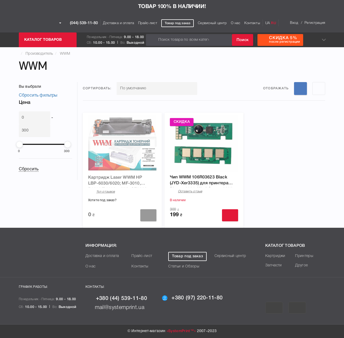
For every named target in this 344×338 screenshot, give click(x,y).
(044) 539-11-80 (78, 23)
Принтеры (304, 256)
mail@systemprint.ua (114, 307)
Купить (230, 215)
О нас (236, 23)
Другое (301, 265)
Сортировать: (97, 88)
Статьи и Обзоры (183, 266)
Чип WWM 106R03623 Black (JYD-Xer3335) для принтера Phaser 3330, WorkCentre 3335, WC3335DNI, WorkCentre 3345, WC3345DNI (202, 181)
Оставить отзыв (190, 191)
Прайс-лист (147, 23)
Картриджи (275, 256)
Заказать (148, 215)
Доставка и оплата (118, 23)
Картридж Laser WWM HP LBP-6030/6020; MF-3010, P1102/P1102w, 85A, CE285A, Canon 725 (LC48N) (118, 182)
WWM (65, 54)
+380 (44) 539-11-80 (116, 298)
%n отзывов (105, 191)
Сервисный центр (212, 23)
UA (267, 23)
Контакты (252, 23)
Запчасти (273, 265)
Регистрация (314, 22)
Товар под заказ (177, 23)
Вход (294, 22)
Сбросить (28, 169)
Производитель (39, 54)
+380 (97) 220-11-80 (192, 298)
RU (273, 23)
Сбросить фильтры (38, 95)
